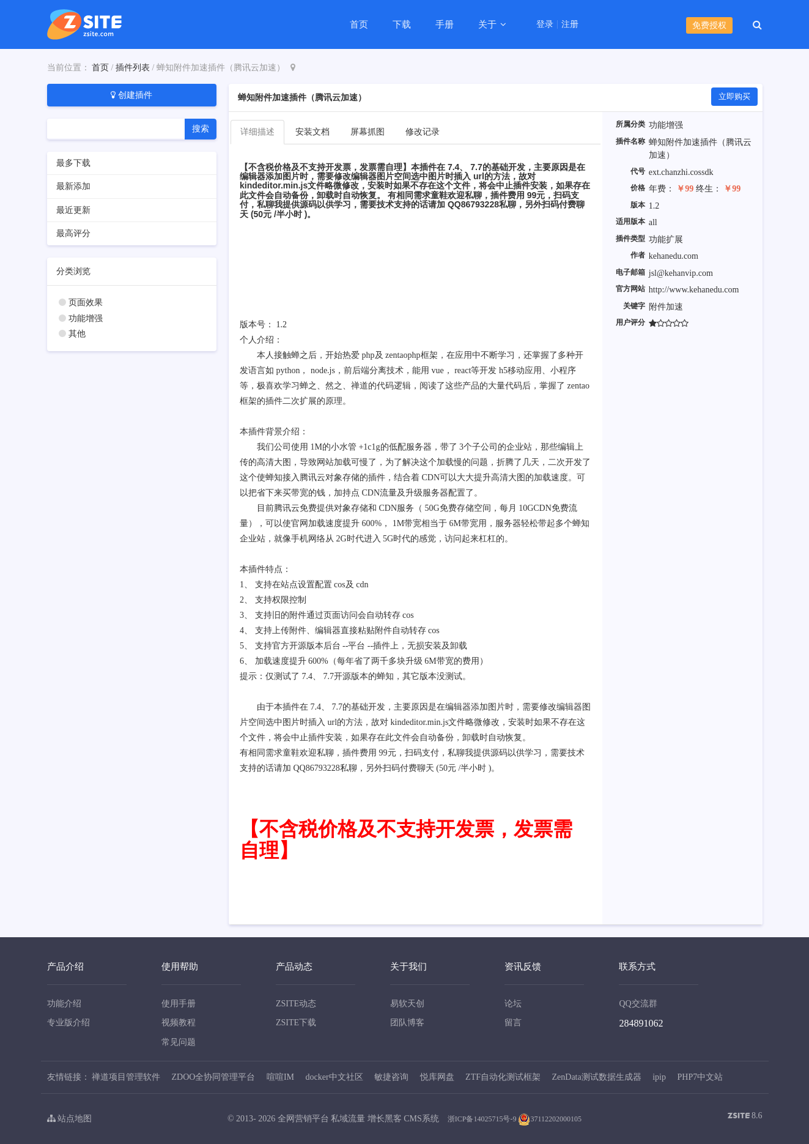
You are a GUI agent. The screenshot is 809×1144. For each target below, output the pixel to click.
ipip (659, 1077)
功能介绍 (64, 1003)
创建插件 (131, 95)
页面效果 (85, 302)
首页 (359, 24)
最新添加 (73, 186)
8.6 (745, 1117)
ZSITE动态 (296, 1003)
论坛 (513, 1003)
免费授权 (709, 25)
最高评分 (73, 233)
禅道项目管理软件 (126, 1077)
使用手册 (178, 1003)
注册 (569, 24)
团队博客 (407, 1022)
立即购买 (734, 96)
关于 (488, 24)
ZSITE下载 (296, 1022)
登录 (544, 24)
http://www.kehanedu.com (694, 289)
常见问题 (178, 1042)
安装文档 (312, 131)
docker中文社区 (334, 1077)
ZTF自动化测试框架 (503, 1077)
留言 (513, 1022)
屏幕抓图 (367, 131)
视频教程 (178, 1022)
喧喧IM (280, 1077)
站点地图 (69, 1118)
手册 (444, 24)
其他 (77, 333)
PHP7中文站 (700, 1077)
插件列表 (133, 67)
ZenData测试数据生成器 (596, 1077)
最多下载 (73, 163)
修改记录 (422, 131)
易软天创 (407, 1003)
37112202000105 (550, 1119)
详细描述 (257, 131)
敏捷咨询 (391, 1077)
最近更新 (73, 210)
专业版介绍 (68, 1022)
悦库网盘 (437, 1077)
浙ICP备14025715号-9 (482, 1119)
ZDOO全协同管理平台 (214, 1077)
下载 (402, 24)
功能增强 (85, 318)
